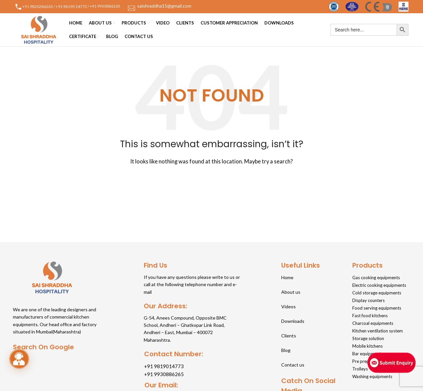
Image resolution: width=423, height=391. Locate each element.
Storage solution (368, 338)
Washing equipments (372, 376)
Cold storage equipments (376, 292)
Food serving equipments (376, 308)
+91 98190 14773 (71, 6)
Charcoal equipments (372, 323)
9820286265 (41, 6)
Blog (285, 350)
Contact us (292, 365)
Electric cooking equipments (379, 285)
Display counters (368, 300)
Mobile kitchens (367, 346)
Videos (288, 306)
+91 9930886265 (105, 6)
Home (287, 277)
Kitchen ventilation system (377, 330)
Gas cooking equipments (376, 277)
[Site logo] (334, 6)
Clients (288, 335)
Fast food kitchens (370, 315)
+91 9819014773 (164, 366)
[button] (19, 359)
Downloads (292, 321)
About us (290, 292)
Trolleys (360, 368)
